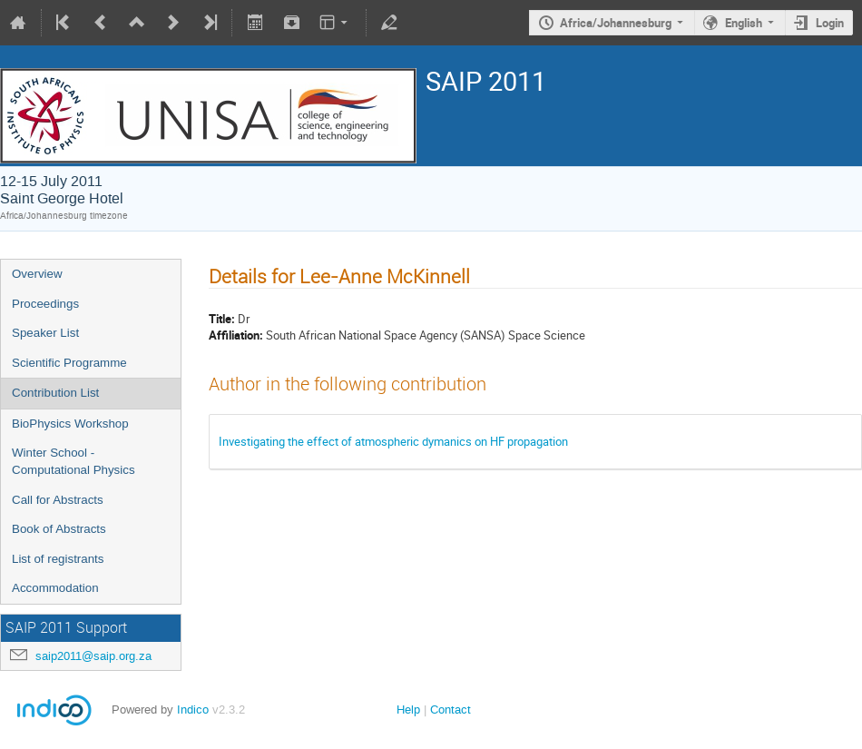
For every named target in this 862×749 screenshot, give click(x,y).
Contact (450, 709)
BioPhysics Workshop (70, 423)
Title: (222, 318)
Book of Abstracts (59, 529)
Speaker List (45, 333)
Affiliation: (236, 335)
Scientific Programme (69, 363)
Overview (37, 274)
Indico (193, 709)
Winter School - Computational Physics (73, 461)
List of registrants (57, 559)
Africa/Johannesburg (615, 23)
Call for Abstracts (57, 500)
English (743, 23)
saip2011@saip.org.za (93, 656)
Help (408, 709)
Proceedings (45, 303)
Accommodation (55, 588)
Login (830, 23)
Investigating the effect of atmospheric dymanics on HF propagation (393, 441)
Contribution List (55, 392)
